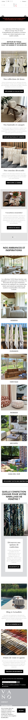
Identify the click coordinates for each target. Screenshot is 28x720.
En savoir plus (14, 567)
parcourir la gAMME (14, 183)
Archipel (14, 443)
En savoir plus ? (4, 717)
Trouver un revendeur (14, 671)
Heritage (14, 382)
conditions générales (14, 684)
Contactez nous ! (14, 228)
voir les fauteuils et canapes (14, 137)
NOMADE (14, 412)
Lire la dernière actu (13, 624)
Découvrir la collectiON (14, 91)
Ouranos (14, 351)
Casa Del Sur (14, 474)
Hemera (14, 320)
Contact (3, 1)
